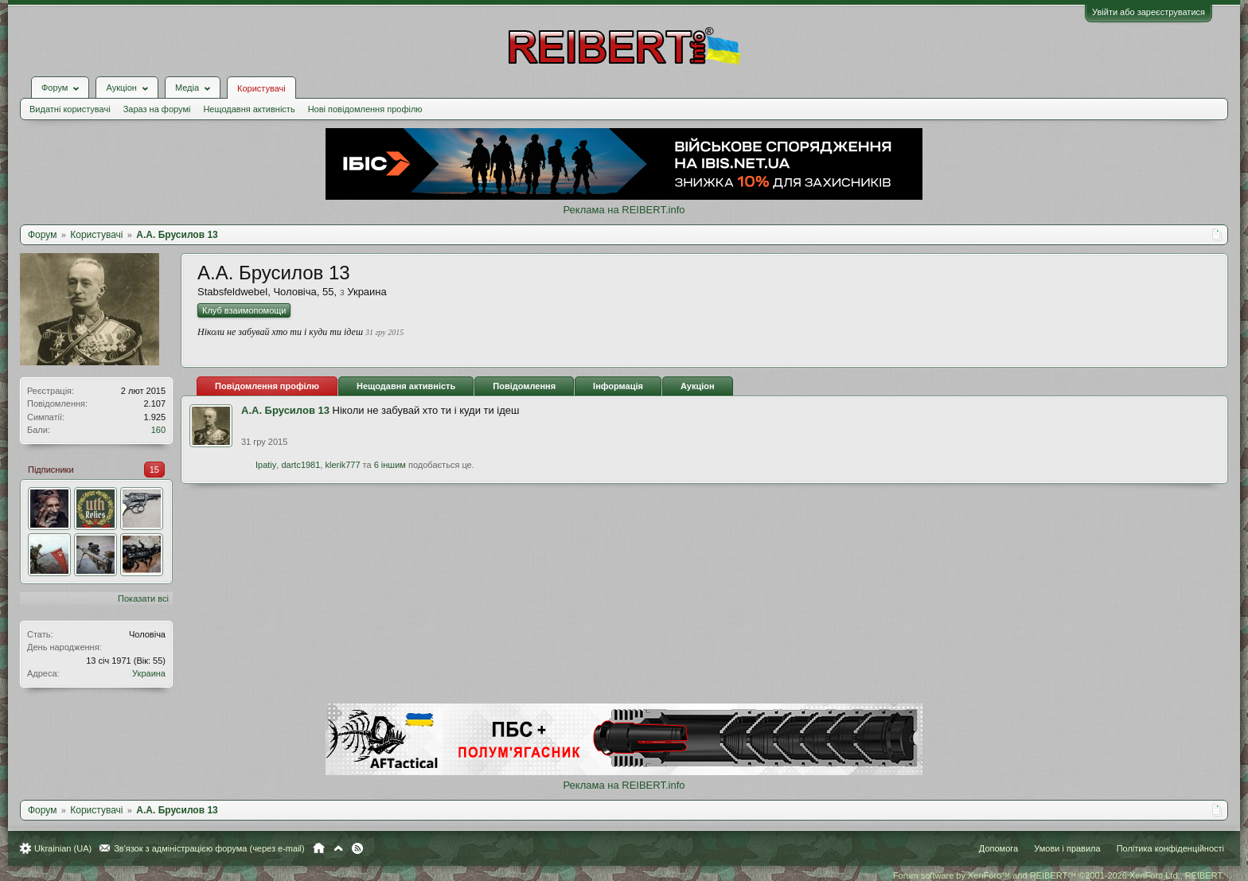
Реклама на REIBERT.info (623, 210)
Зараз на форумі (157, 109)
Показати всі (143, 598)
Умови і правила (1067, 848)
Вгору (338, 848)
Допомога (998, 848)
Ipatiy (265, 465)
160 (158, 430)
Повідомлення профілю (267, 386)
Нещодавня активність (248, 109)
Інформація (618, 386)
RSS (357, 848)
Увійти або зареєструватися (1148, 12)
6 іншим (390, 465)
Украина (149, 673)
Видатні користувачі (70, 109)
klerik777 (342, 465)
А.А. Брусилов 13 (285, 410)
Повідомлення (524, 386)
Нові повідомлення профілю (365, 109)
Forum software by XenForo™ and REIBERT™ (1058, 875)
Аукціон (698, 386)
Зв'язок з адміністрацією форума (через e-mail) (209, 848)
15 (154, 469)
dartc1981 (300, 465)
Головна (319, 848)
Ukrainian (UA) (63, 848)
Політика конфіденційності (1170, 848)
